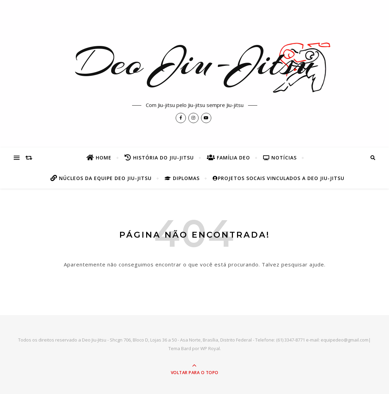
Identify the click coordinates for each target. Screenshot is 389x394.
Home (98, 157)
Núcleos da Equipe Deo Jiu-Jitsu (101, 178)
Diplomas (182, 178)
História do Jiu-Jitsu (159, 157)
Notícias (280, 157)
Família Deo (228, 157)
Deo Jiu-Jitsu (194, 62)
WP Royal (210, 348)
